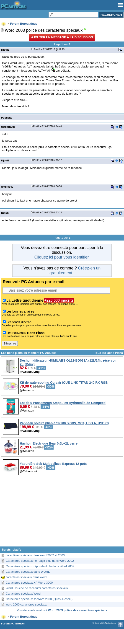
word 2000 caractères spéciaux (26, 604)
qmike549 (7, 186)
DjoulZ (5, 49)
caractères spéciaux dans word (26, 577)
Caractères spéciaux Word (23, 593)
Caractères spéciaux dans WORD (28, 571)
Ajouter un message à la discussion (62, 37)
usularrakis (8, 126)
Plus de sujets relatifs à (62, 610)
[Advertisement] (62, 514)
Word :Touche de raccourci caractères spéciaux (37, 588)
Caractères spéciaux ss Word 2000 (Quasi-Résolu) (39, 599)
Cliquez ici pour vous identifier (61, 257)
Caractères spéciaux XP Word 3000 (29, 582)
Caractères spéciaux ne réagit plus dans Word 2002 (40, 560)
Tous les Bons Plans (108, 353)
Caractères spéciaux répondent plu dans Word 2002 (40, 566)
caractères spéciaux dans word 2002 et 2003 (35, 555)
